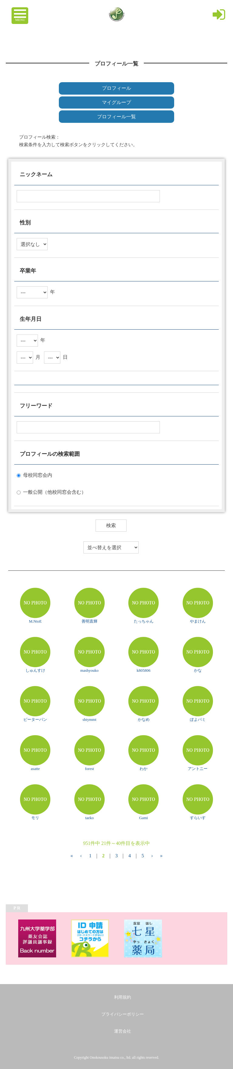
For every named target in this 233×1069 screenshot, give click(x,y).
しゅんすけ (35, 670)
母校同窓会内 (37, 475)
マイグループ (116, 102)
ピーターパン (35, 719)
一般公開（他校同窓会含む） (54, 492)
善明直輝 (89, 621)
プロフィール (116, 88)
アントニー (198, 768)
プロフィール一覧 (116, 116)
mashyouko (89, 670)
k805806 (143, 670)
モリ (35, 817)
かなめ (144, 719)
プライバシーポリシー (122, 1014)
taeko (89, 817)
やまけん (198, 621)
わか (143, 768)
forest (89, 768)
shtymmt (89, 719)
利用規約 (122, 997)
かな (198, 670)
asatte (35, 768)
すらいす (198, 817)
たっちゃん (144, 621)
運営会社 (122, 1031)
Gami (143, 817)
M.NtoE (35, 621)
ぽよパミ (198, 719)
